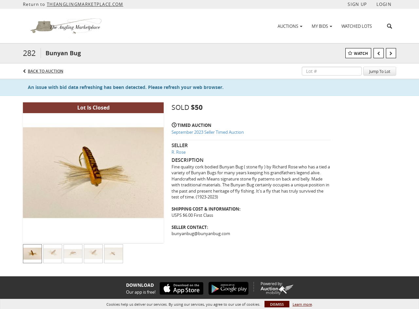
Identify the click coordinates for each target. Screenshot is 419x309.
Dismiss (277, 304)
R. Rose (179, 152)
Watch (361, 53)
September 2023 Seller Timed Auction (208, 132)
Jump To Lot (379, 71)
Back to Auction (45, 71)
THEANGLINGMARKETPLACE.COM (85, 4)
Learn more (302, 304)
